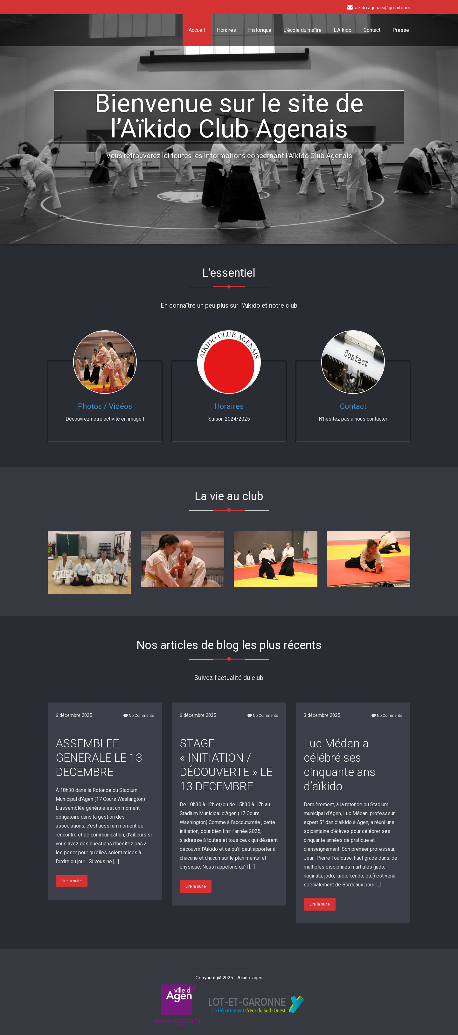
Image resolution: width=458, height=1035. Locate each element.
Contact (372, 30)
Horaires (226, 30)
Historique (259, 30)
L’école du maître (302, 30)
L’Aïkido (342, 30)
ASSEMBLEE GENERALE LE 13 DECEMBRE (99, 758)
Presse (400, 30)
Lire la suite (71, 881)
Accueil (197, 30)
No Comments (138, 715)
